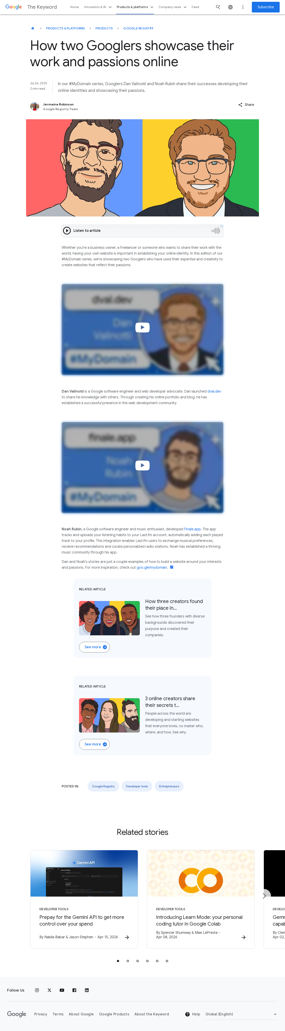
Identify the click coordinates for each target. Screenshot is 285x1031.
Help (192, 1014)
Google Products (114, 1014)
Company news (173, 7)
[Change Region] (242, 1014)
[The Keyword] (32, 28)
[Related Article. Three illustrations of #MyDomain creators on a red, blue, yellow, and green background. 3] (142, 715)
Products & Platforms (65, 28)
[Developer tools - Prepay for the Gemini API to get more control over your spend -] (84, 899)
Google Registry (138, 28)
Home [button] (74, 7)
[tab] (118, 961)
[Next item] (264, 895)
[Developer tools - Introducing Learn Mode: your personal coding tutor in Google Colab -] (200, 899)
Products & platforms (136, 7)
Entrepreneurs (169, 786)
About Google (81, 1014)
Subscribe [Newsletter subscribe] (266, 7)
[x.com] (49, 990)
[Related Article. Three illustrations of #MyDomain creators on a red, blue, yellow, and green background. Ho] (142, 618)
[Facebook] (74, 990)
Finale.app (192, 529)
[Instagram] (37, 990)
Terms (58, 1014)
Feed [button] (195, 7)
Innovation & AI (98, 7)
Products (104, 28)
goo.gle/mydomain (152, 567)
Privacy (40, 1014)
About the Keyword (151, 1014)
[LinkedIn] (86, 990)
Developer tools (137, 786)
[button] (246, 105)
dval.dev (214, 391)
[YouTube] (62, 990)
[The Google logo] (16, 1014)
